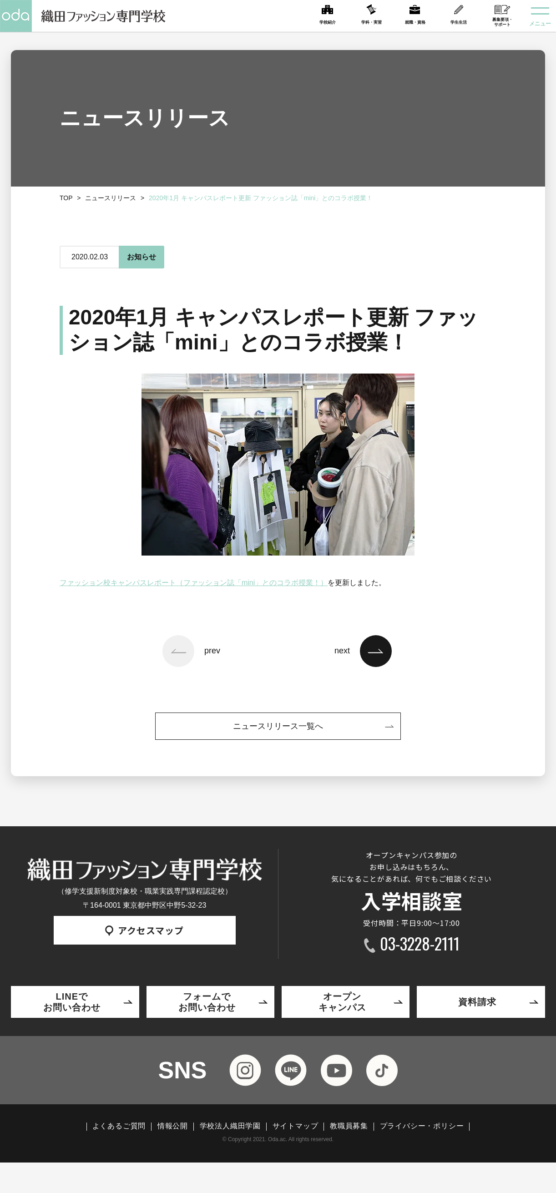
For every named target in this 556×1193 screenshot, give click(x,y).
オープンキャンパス (342, 1001)
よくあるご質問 (119, 1126)
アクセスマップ (144, 930)
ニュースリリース (110, 198)
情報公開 (172, 1126)
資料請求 (477, 1002)
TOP (66, 198)
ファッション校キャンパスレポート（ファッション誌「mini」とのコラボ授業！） (194, 582)
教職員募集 (349, 1126)
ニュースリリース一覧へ (278, 726)
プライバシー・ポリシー (422, 1126)
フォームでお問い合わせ (207, 1001)
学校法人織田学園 (230, 1126)
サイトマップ (295, 1126)
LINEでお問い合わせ (72, 1001)
